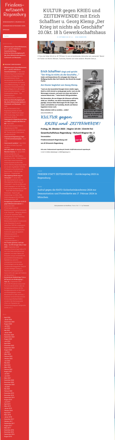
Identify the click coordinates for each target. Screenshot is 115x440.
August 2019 (8, 399)
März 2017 (7, 428)
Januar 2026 (8, 319)
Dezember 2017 (9, 419)
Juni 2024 (7, 341)
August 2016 (8, 436)
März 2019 (7, 406)
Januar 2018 (8, 417)
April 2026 (7, 317)
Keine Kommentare (81, 37)
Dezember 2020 (9, 380)
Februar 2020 (8, 391)
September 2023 (9, 347)
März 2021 (7, 378)
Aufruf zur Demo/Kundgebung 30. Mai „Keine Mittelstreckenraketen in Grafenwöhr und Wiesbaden (14, 55)
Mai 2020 (7, 389)
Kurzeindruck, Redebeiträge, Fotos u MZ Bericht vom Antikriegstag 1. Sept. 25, (15, 279)
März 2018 (7, 415)
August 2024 (8, 339)
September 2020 (9, 384)
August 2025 (8, 324)
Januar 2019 (8, 408)
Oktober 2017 (8, 421)
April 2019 (7, 404)
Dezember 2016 (9, 430)
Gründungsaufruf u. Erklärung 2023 (14, 22)
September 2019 (9, 397)
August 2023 (8, 350)
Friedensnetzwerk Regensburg (12, 64)
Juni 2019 (7, 402)
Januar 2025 (8, 332)
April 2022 (7, 365)
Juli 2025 (7, 326)
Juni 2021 (7, 376)
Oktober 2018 (8, 410)
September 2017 (9, 423)
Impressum (6, 29)
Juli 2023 (7, 352)
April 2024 (7, 343)
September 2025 (9, 322)
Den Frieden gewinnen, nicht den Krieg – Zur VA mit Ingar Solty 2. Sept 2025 (15, 245)
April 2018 (7, 412)
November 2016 (9, 432)
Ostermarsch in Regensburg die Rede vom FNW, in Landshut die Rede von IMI (15, 122)
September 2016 (9, 434)
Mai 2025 (7, 330)
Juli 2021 (7, 373)
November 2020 (9, 382)
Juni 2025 (7, 328)
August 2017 (8, 425)
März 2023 (7, 354)
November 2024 (9, 335)
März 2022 (7, 367)
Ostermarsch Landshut (11, 143)
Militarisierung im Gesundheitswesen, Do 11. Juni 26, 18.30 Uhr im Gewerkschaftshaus (15, 49)
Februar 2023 (8, 356)
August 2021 (8, 371)
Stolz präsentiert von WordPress (62, 205)
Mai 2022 (7, 363)
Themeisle (86, 205)
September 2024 (9, 337)
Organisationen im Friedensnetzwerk (14, 26)
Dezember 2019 (9, 393)
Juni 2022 (7, 361)
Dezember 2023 (9, 345)
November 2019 (9, 395)
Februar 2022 (8, 369)
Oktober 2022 (8, 358)
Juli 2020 (7, 386)
